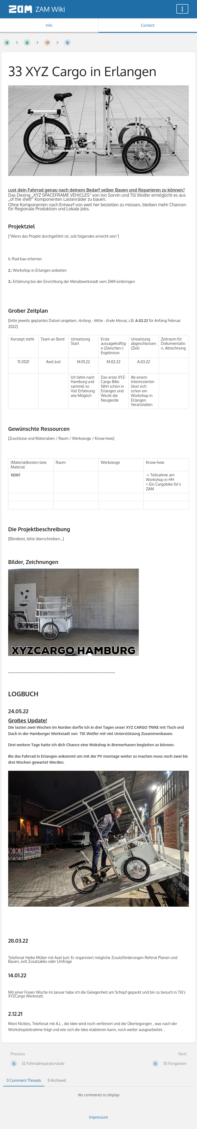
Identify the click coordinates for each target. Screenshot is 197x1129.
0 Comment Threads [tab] (24, 1080)
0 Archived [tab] (57, 1080)
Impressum (98, 1117)
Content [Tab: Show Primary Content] (148, 25)
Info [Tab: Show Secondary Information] (49, 25)
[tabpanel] (98, 1095)
